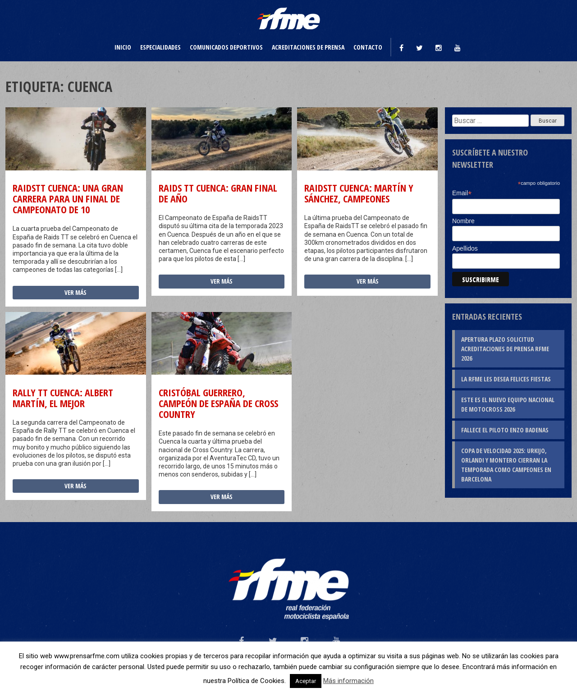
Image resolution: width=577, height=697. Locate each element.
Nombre (463, 221)
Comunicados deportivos (226, 47)
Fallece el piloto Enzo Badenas (505, 430)
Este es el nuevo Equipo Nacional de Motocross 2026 (507, 404)
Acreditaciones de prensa (308, 47)
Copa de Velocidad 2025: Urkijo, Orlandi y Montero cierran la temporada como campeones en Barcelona (506, 464)
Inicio (122, 47)
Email (462, 193)
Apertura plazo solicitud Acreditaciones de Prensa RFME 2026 (505, 348)
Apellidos (465, 248)
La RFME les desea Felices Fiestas (506, 379)
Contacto (367, 47)
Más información (348, 681)
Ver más (75, 292)
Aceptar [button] (305, 681)
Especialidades (160, 47)
